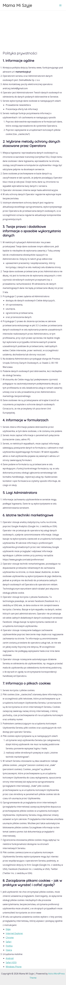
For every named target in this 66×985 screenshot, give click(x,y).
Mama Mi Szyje (17, 5)
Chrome (10, 937)
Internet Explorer (14, 933)
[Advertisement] (33, 31)
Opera (9, 950)
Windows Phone (14, 966)
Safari (8, 941)
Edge (8, 929)
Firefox (9, 945)
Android (9, 958)
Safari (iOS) (11, 962)
